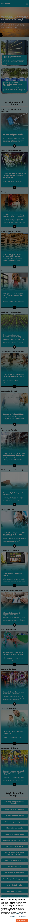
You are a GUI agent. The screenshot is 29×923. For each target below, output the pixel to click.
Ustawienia (12, 916)
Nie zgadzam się (22, 916)
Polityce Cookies (18, 913)
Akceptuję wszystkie (21, 920)
